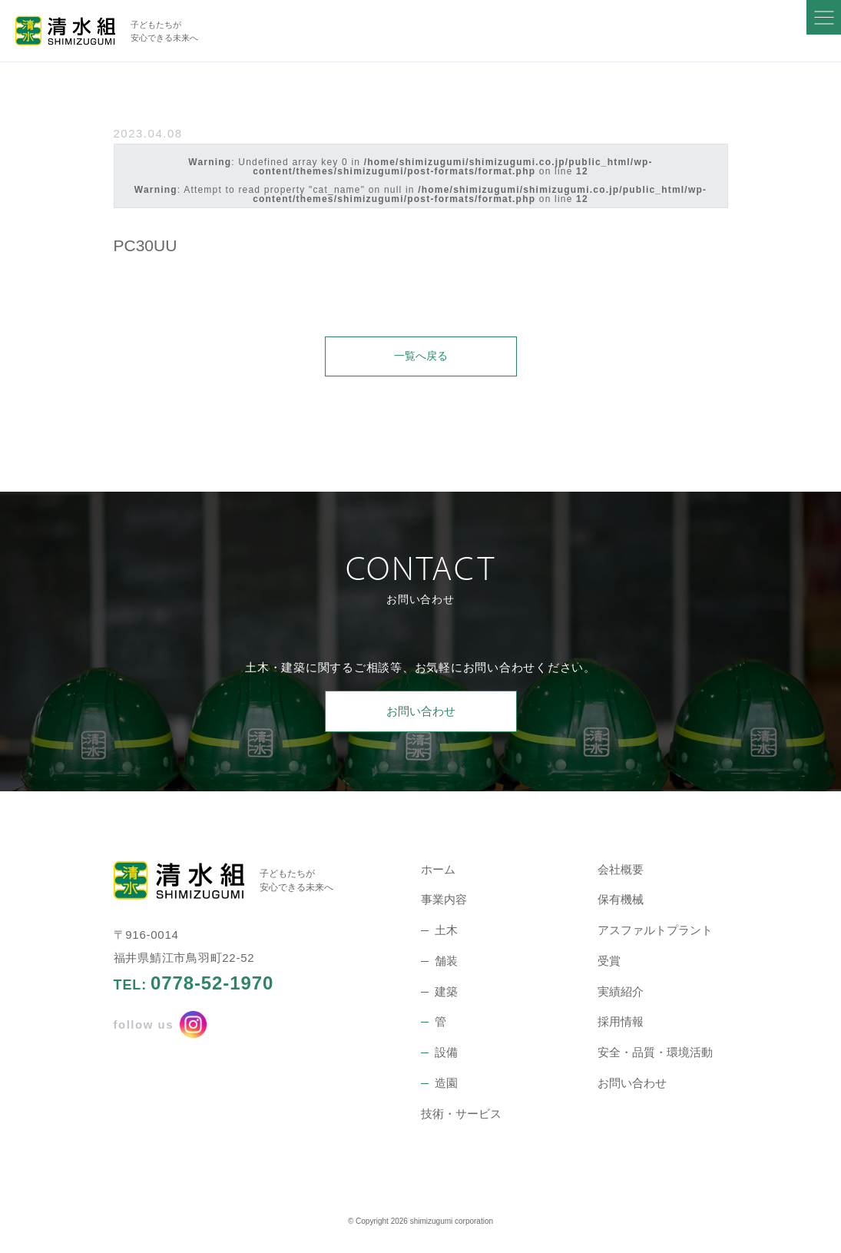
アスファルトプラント (655, 931)
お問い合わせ (420, 712)
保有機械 (621, 900)
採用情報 (621, 1022)
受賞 (609, 962)
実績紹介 (621, 992)
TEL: (194, 985)
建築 (446, 992)
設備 (446, 1053)
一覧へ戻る (420, 356)
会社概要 (621, 870)
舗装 (446, 962)
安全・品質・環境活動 (655, 1053)
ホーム (438, 870)
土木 (446, 931)
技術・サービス (461, 1115)
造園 (446, 1084)
